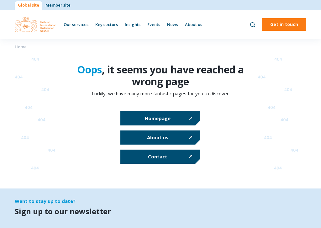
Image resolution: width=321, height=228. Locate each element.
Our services (76, 24)
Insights (132, 24)
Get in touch (284, 24)
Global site (28, 5)
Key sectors (106, 24)
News (172, 24)
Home (21, 47)
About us (193, 24)
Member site (58, 5)
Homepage (158, 118)
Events (153, 24)
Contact (157, 156)
